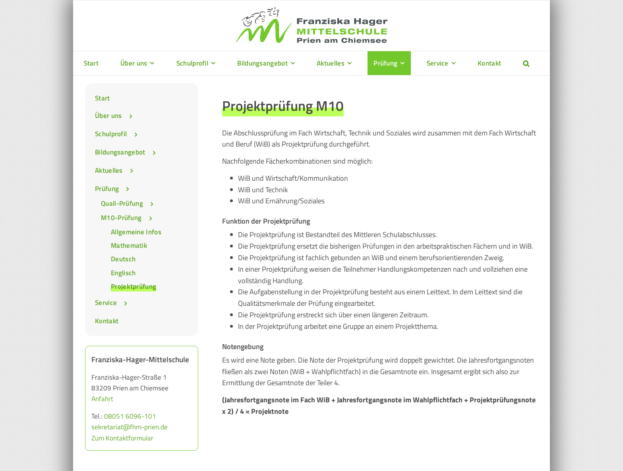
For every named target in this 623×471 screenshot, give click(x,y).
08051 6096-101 (130, 416)
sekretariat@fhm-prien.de (129, 427)
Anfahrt (102, 399)
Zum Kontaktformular (122, 438)
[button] (526, 63)
